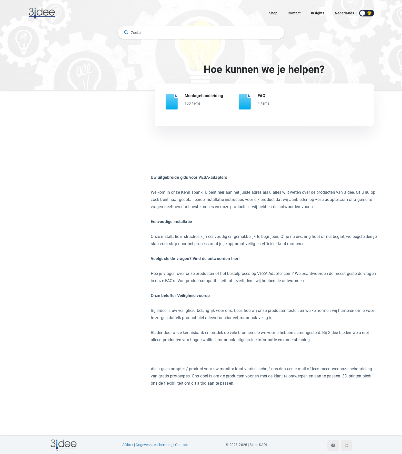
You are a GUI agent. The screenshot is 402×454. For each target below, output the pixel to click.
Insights (317, 13)
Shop (273, 13)
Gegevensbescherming (154, 445)
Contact (294, 13)
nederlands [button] (344, 13)
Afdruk (127, 445)
